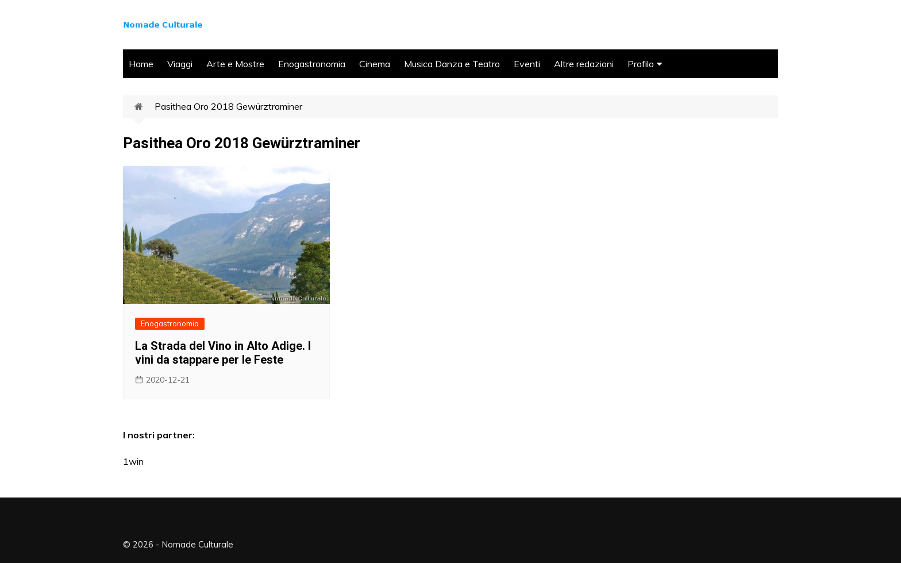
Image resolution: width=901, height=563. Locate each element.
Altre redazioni (584, 64)
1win (133, 461)
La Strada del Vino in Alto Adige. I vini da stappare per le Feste (223, 353)
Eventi (527, 64)
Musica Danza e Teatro (452, 64)
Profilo (640, 64)
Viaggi (179, 64)
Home (141, 64)
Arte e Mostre (235, 64)
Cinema (374, 64)
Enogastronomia (311, 64)
